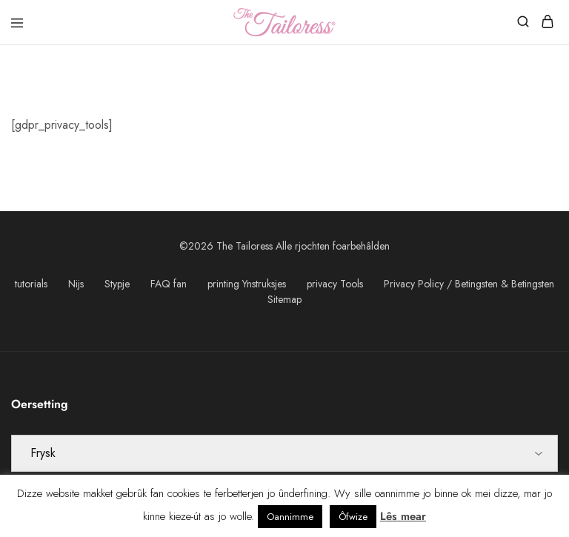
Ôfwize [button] (353, 517)
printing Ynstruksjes (246, 283)
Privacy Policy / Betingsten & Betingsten (469, 283)
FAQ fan (168, 283)
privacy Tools (335, 283)
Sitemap (284, 299)
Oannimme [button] (290, 517)
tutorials (31, 283)
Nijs (76, 283)
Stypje (117, 283)
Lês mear (403, 516)
